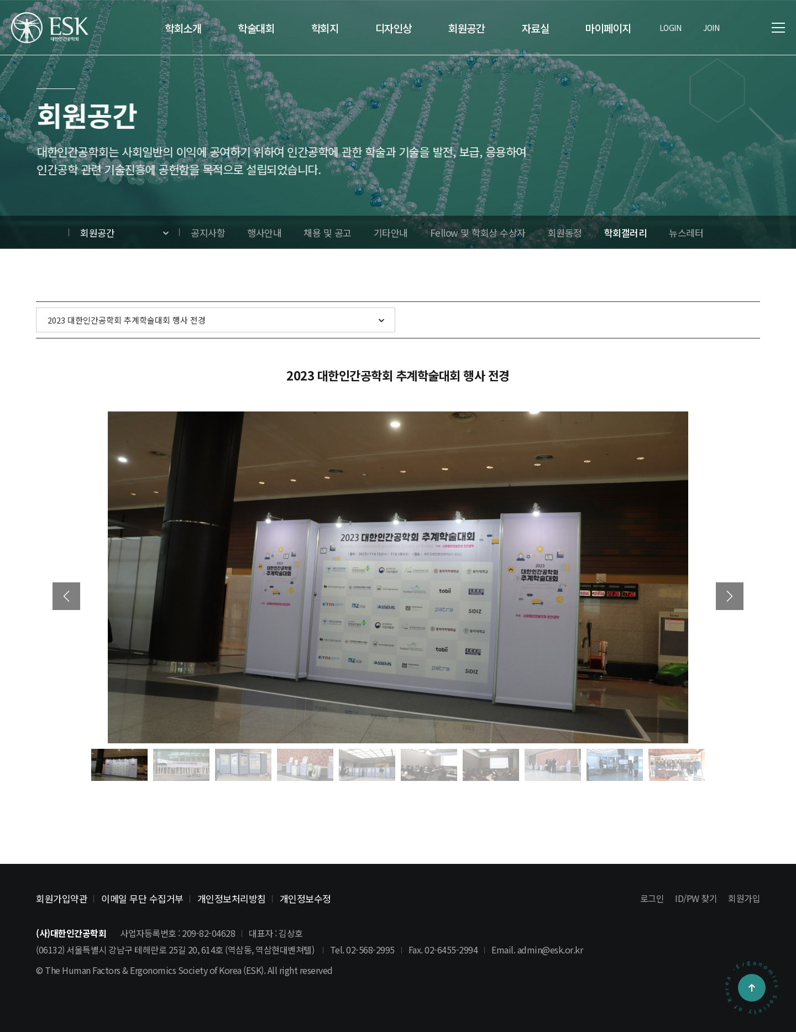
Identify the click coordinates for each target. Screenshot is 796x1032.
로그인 (652, 898)
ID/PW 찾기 (696, 898)
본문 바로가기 (0, 0)
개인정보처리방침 (231, 898)
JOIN (711, 27)
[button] (729, 596)
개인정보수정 (305, 898)
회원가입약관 (61, 898)
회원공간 (97, 232)
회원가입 (744, 898)
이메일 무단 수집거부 (142, 898)
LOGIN (670, 27)
